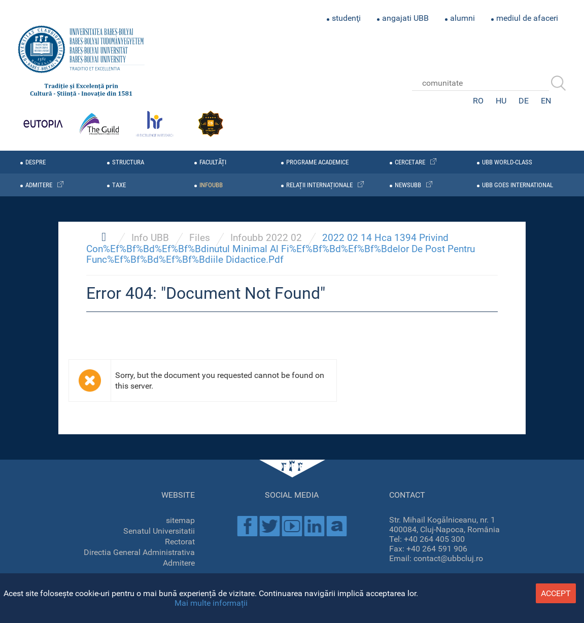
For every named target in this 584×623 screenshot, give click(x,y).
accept (556, 593)
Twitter (269, 526)
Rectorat (180, 541)
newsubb (408, 185)
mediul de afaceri (527, 18)
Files (199, 238)
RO (478, 101)
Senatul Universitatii (159, 531)
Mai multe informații (211, 603)
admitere (38, 185)
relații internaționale (319, 185)
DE (524, 101)
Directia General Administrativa (139, 552)
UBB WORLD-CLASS (507, 162)
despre (35, 162)
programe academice (317, 162)
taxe (119, 185)
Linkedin (314, 526)
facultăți (212, 162)
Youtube (292, 526)
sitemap (180, 520)
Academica (336, 526)
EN (546, 101)
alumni (462, 18)
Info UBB (150, 238)
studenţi (346, 18)
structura (128, 162)
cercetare (410, 162)
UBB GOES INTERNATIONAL (517, 185)
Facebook (247, 526)
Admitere (179, 563)
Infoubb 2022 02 (266, 238)
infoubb (211, 185)
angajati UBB (405, 18)
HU (501, 101)
